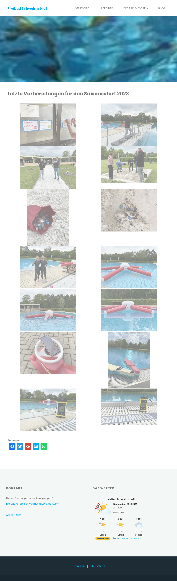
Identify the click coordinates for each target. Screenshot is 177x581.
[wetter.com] (102, 539)
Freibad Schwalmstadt (27, 8)
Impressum (79, 566)
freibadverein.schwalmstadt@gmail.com (32, 503)
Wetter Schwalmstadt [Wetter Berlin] (121, 499)
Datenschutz (97, 566)
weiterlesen (13, 515)
